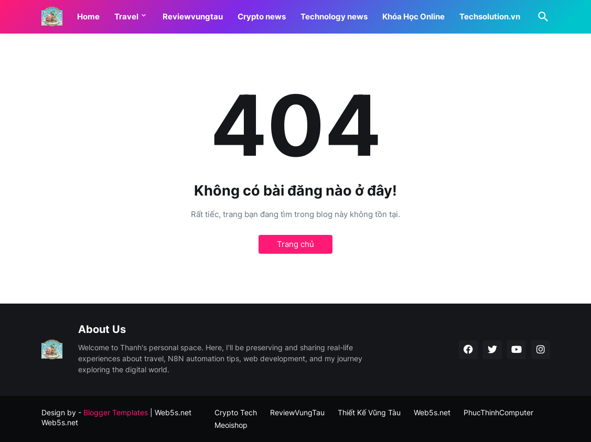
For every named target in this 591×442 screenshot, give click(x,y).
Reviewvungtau (193, 16)
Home (88, 16)
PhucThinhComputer (498, 412)
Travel (126, 16)
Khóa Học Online (413, 16)
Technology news (334, 16)
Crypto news (262, 16)
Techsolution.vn (489, 16)
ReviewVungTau (297, 412)
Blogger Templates (115, 412)
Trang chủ (295, 244)
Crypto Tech (235, 412)
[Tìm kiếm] (541, 17)
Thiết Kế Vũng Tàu (369, 412)
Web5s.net (59, 422)
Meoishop (231, 425)
